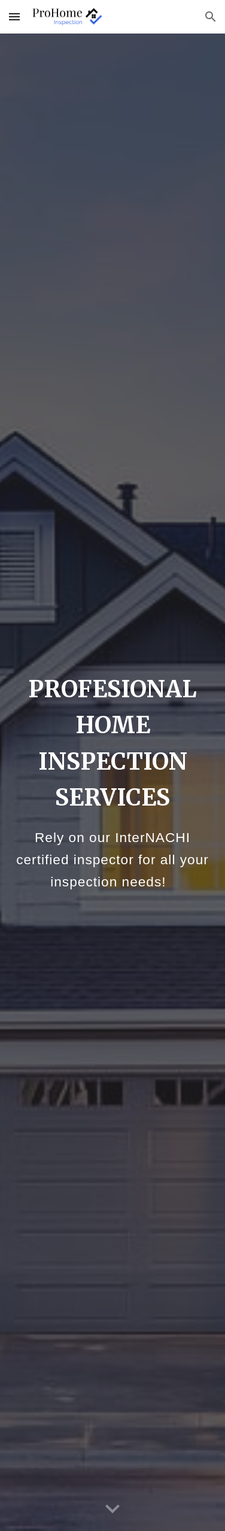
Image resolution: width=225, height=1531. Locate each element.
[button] (14, 16)
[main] (112, 782)
